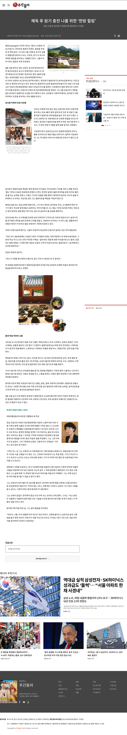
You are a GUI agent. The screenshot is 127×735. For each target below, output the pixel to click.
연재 (94, 682)
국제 (77, 686)
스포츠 (60, 693)
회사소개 (10, 719)
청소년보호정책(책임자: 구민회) (73, 719)
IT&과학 (78, 689)
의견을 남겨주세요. (14, 549)
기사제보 (113, 682)
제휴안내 (32, 719)
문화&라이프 (63, 689)
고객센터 (39, 719)
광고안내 (113, 689)
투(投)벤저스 (92, 81)
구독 (104, 81)
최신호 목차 (97, 686)
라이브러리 (97, 689)
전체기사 (61, 696)
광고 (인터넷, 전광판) (21, 719)
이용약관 (46, 719)
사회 (60, 686)
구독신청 (113, 686)
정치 (60, 682)
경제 (77, 682)
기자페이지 (97, 693)
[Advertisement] (37, 170)
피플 (77, 693)
